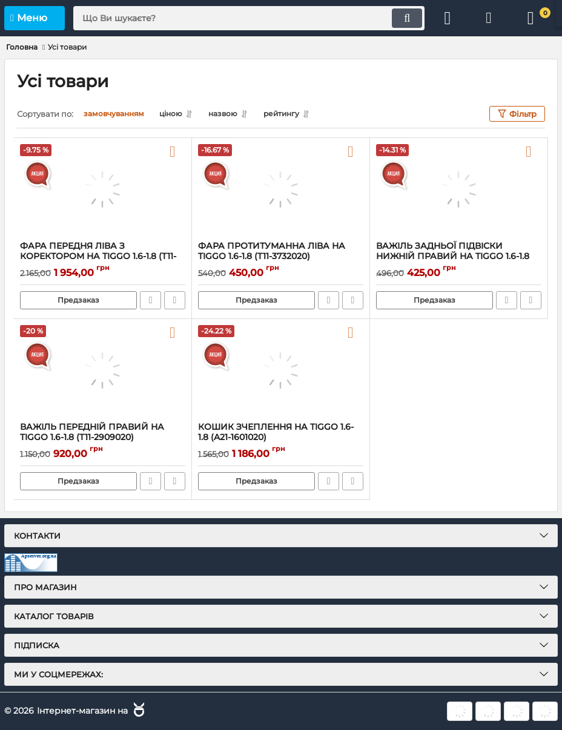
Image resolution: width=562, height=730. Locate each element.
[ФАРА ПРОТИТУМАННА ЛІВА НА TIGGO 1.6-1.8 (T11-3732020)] (280, 189)
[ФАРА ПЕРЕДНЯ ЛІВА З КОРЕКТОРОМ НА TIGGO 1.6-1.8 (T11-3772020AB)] (102, 189)
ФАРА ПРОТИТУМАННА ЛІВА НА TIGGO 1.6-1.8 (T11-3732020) (271, 251)
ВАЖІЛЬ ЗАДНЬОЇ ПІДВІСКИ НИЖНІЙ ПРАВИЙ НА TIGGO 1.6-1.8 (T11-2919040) (452, 256)
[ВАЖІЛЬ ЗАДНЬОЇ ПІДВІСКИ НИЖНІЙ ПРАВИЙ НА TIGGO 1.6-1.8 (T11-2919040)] (458, 189)
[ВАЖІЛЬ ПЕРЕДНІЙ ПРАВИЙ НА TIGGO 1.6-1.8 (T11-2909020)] (102, 370)
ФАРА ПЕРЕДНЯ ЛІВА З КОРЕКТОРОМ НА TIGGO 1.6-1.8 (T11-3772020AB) (98, 256)
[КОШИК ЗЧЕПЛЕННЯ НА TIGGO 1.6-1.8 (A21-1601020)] (280, 370)
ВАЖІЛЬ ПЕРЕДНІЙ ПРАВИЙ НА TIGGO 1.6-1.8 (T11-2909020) (92, 432)
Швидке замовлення (150, 300)
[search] (247, 18)
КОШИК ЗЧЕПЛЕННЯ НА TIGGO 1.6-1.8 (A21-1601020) (276, 432)
